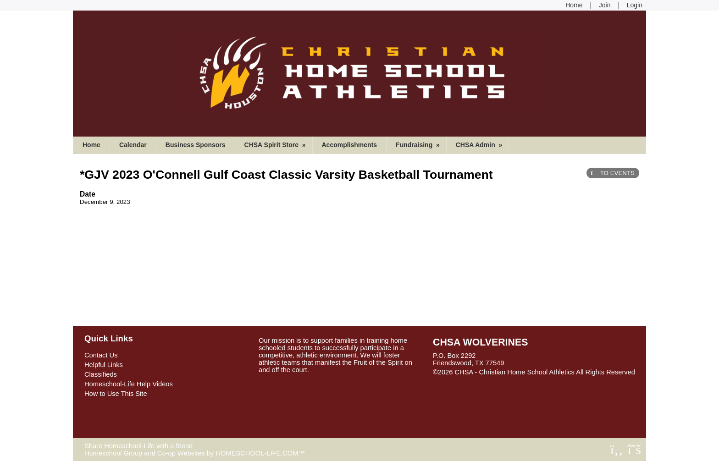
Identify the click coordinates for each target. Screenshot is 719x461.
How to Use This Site (115, 393)
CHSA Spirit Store (276, 144)
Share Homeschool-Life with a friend (138, 446)
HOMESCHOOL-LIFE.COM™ (260, 453)
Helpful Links (103, 364)
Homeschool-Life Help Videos (128, 384)
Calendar (133, 144)
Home (91, 144)
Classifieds (100, 374)
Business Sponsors (196, 144)
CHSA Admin (480, 144)
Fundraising (419, 144)
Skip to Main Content (471, 379)
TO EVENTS (613, 173)
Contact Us (101, 355)
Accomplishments (349, 144)
